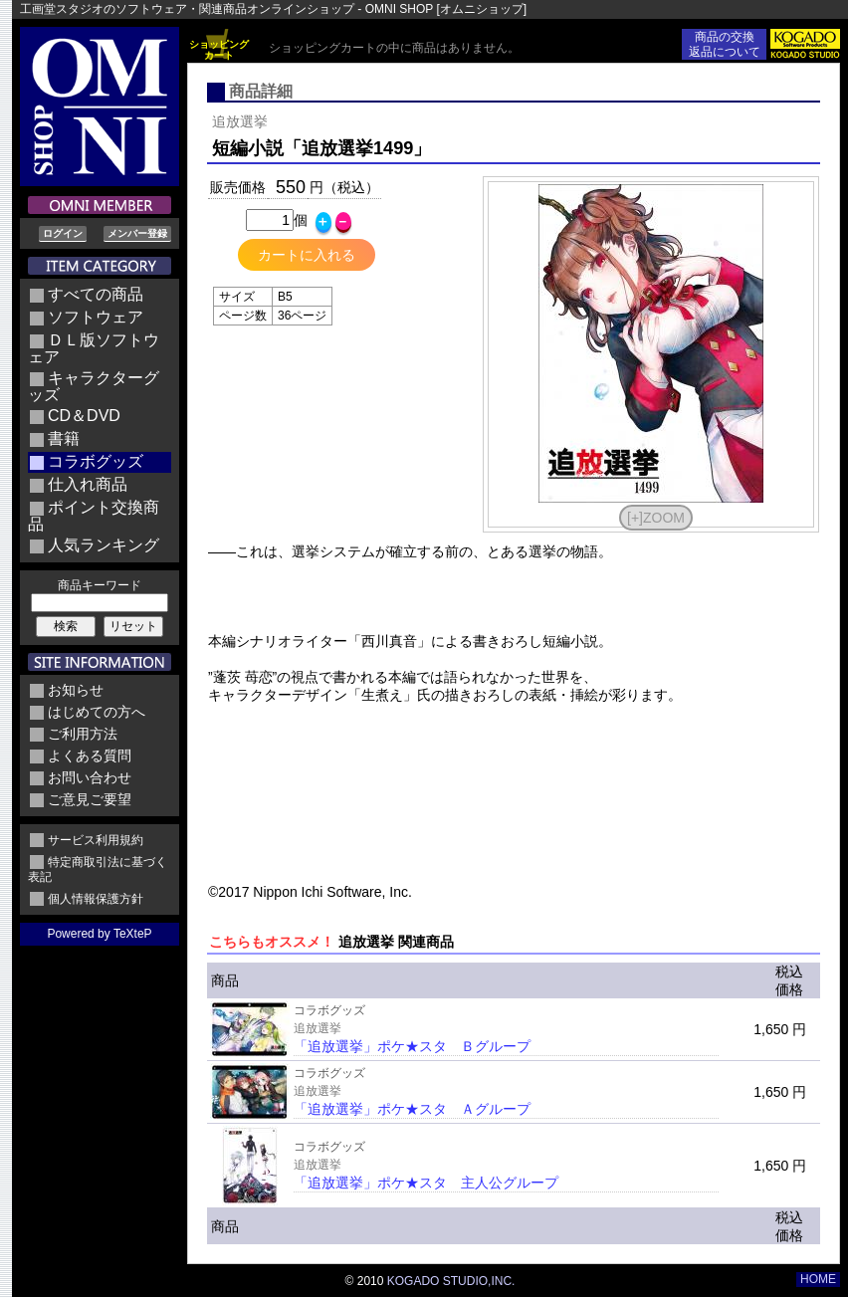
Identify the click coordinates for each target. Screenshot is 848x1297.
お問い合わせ (89, 777)
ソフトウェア (95, 317)
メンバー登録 (137, 233)
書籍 (64, 438)
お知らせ (76, 690)
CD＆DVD (84, 415)
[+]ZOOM (656, 518)
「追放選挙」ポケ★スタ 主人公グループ (426, 1182)
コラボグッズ (95, 461)
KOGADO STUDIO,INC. (451, 1281)
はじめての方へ (96, 712)
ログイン (63, 233)
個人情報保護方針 (95, 899)
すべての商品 (95, 294)
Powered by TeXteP (99, 934)
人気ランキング (103, 545)
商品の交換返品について (724, 44)
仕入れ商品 (87, 484)
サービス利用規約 (95, 840)
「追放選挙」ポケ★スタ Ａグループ (412, 1109)
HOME (818, 1279)
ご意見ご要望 (89, 799)
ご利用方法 (82, 734)
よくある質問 (89, 755)
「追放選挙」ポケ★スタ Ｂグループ (412, 1046)
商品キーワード (99, 585)
